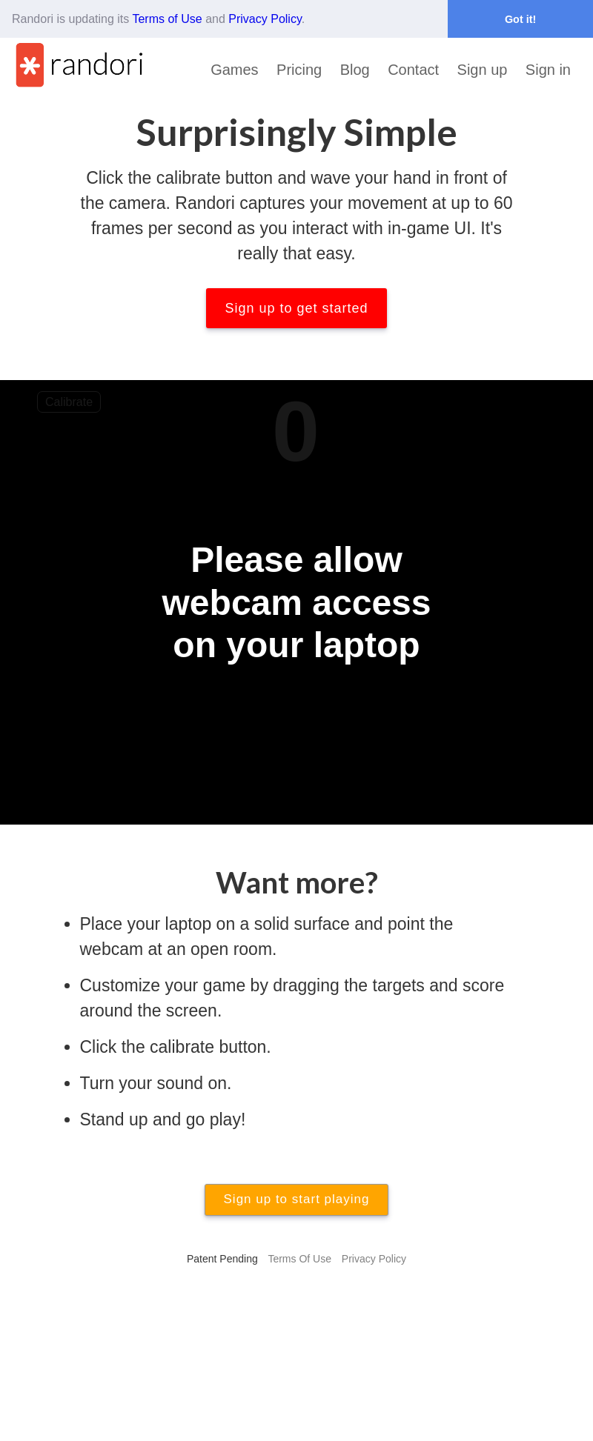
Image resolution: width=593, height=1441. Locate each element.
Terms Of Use (299, 1259)
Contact (413, 69)
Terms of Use (167, 19)
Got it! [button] (520, 19)
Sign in (548, 69)
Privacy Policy (264, 19)
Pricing (299, 69)
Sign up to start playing (297, 1199)
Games (234, 69)
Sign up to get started (296, 308)
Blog (355, 69)
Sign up (482, 69)
